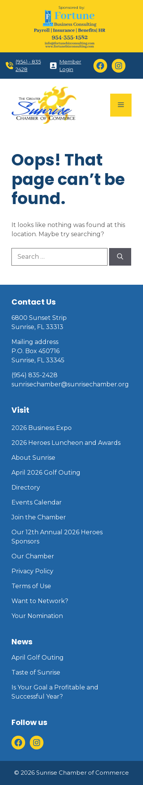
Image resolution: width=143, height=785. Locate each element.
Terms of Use (31, 586)
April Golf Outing (37, 657)
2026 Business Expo (41, 427)
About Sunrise (33, 457)
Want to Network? (39, 601)
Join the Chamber (38, 517)
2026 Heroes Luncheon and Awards (66, 442)
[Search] (120, 257)
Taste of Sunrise (35, 672)
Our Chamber (32, 556)
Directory (25, 487)
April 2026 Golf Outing (45, 472)
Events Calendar (36, 502)
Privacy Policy (32, 571)
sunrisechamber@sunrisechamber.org (70, 384)
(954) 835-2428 (34, 375)
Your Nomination (37, 616)
